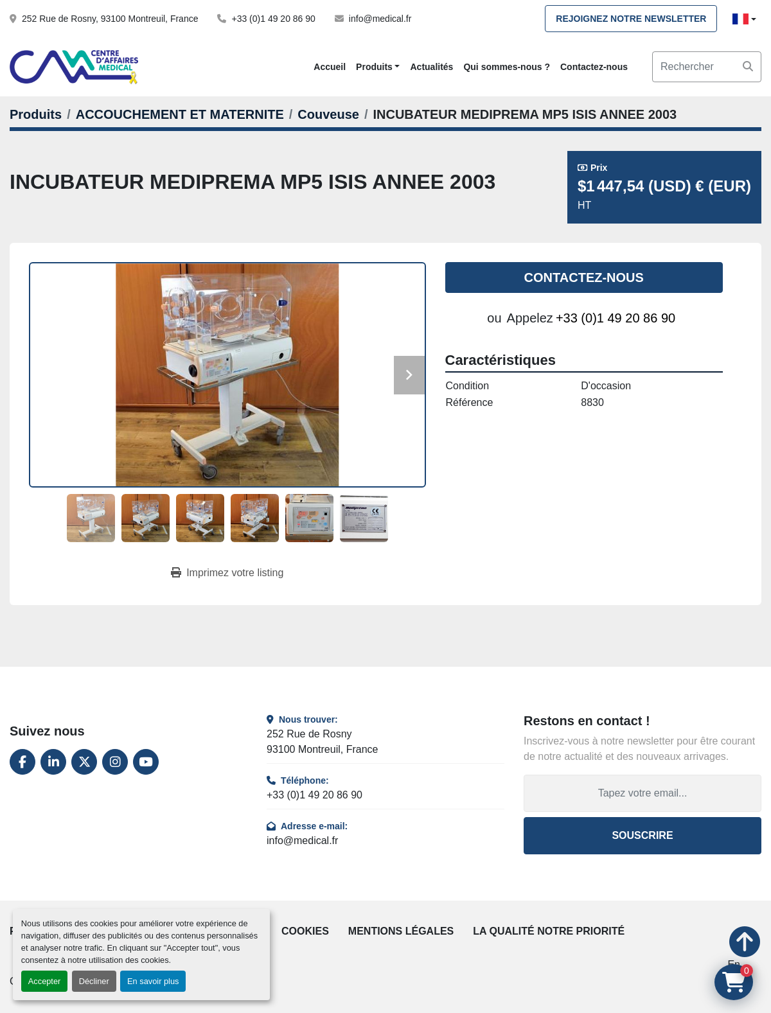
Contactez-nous (594, 67)
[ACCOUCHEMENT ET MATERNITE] (180, 114)
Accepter (44, 981)
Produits (374, 67)
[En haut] (744, 957)
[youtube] (146, 762)
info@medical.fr (380, 18)
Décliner (94, 981)
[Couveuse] (328, 114)
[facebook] (22, 762)
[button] (378, 67)
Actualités (431, 67)
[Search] (706, 66)
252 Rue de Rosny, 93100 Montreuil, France (110, 18)
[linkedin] (53, 762)
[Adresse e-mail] (642, 793)
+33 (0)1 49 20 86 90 (273, 18)
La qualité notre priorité (549, 931)
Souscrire (642, 835)
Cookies (305, 931)
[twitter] (84, 762)
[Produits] (36, 114)
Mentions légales (401, 931)
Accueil (330, 67)
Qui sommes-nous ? (506, 67)
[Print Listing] (227, 573)
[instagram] (115, 762)
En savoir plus (153, 981)
